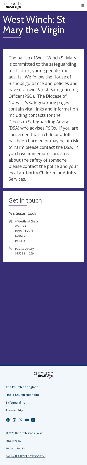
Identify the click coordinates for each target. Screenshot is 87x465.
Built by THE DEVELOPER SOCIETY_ (25, 456)
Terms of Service (16, 448)
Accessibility (14, 410)
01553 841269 (24, 253)
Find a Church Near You (22, 395)
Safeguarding (15, 402)
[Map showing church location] (43, 305)
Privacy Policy (13, 440)
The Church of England (22, 387)
